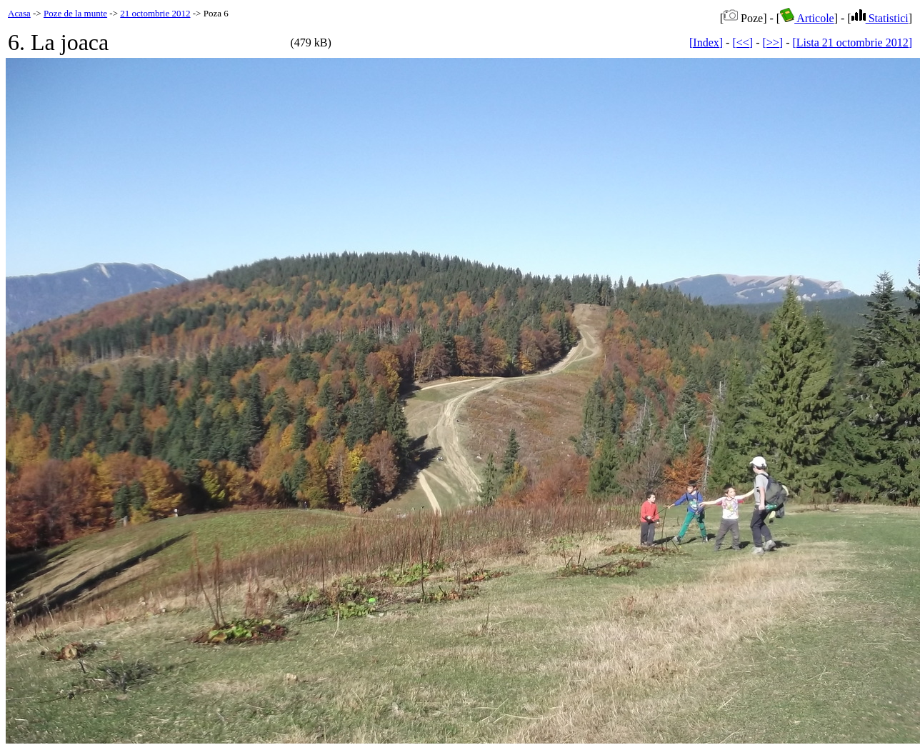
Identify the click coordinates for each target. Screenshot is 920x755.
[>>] (772, 42)
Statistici (880, 18)
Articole (807, 18)
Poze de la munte (75, 13)
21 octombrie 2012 (155, 13)
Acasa (19, 13)
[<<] (742, 42)
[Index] (706, 42)
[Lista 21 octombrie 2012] (852, 42)
